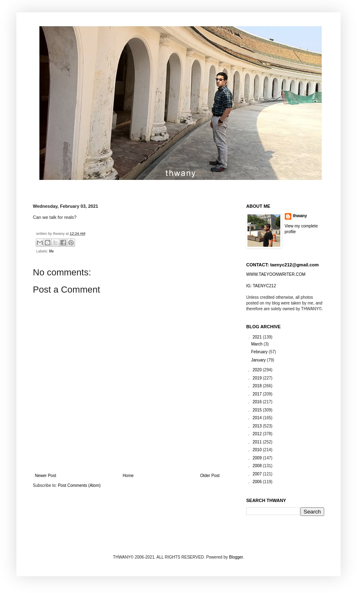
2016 (257, 402)
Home (128, 475)
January (259, 360)
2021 (257, 337)
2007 (257, 474)
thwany (300, 216)
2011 (257, 442)
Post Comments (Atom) (79, 485)
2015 (257, 410)
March (257, 344)
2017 (257, 394)
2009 (257, 458)
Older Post (210, 475)
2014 (257, 418)
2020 (257, 370)
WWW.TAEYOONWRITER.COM (275, 274)
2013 (257, 426)
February (260, 352)
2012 (257, 434)
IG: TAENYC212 (261, 286)
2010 (257, 450)
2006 (257, 481)
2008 (257, 465)
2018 (257, 386)
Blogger (236, 557)
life (51, 251)
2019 (257, 378)
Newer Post (45, 475)
